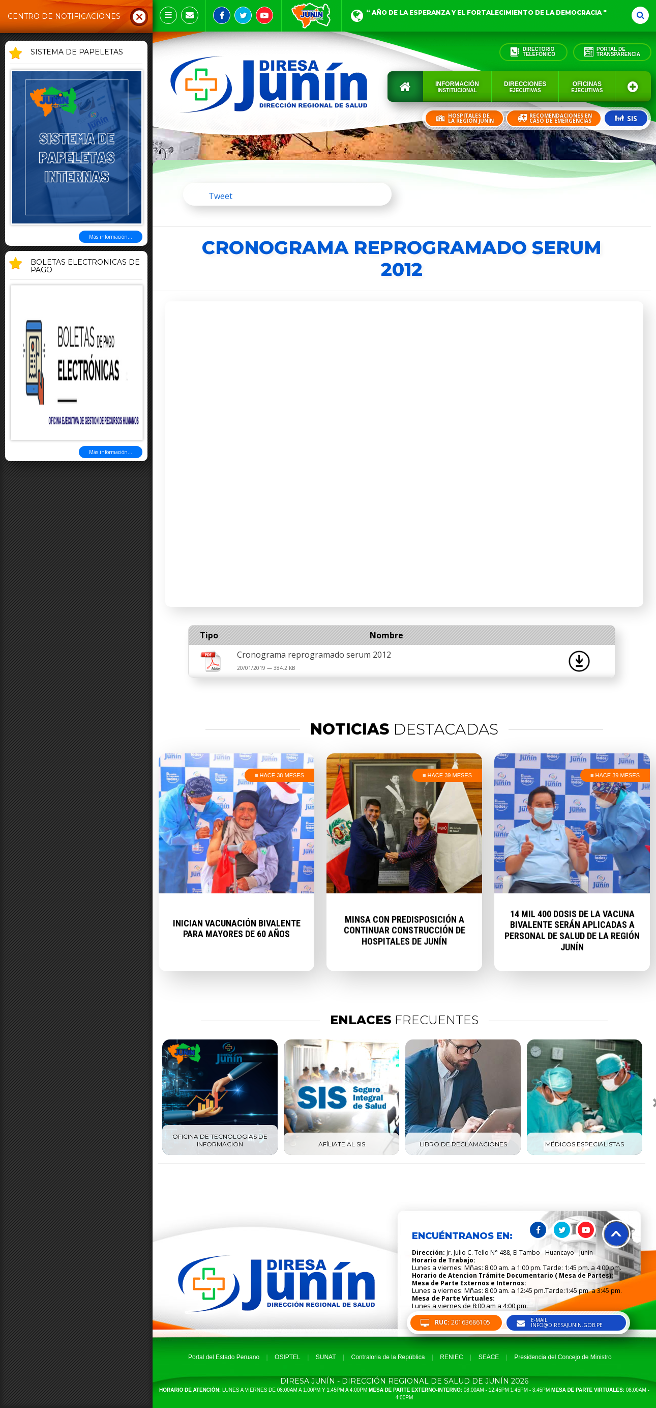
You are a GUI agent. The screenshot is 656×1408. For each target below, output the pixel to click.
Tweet (220, 196)
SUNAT (326, 1357)
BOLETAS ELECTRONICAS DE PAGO (85, 266)
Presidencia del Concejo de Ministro (562, 1357)
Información (457, 86)
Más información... (110, 236)
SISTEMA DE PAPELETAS (77, 52)
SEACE (489, 1357)
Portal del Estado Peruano (223, 1357)
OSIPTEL (288, 1357)
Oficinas (587, 86)
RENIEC (451, 1357)
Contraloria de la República (388, 1357)
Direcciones (525, 86)
